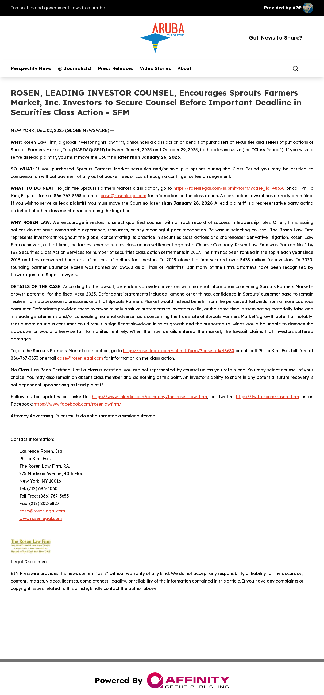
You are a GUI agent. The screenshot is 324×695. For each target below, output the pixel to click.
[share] (309, 68)
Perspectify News (31, 68)
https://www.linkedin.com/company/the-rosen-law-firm (149, 396)
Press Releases (115, 68)
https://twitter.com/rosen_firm (267, 396)
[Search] (295, 68)
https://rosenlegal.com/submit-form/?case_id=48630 (229, 188)
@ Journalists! (74, 68)
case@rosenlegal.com (123, 195)
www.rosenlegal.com (40, 518)
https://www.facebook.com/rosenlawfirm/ (77, 404)
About (184, 68)
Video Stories (155, 68)
